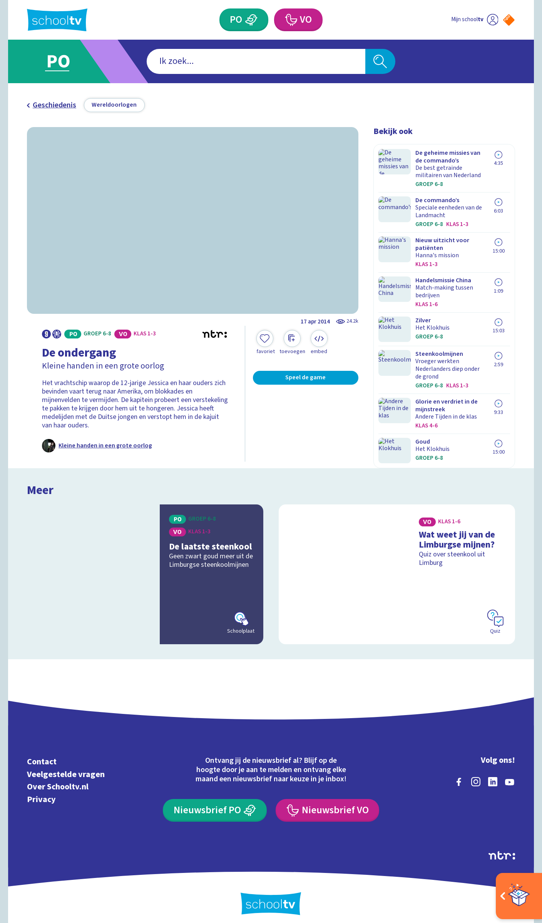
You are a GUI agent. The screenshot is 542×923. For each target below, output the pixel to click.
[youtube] (509, 774)
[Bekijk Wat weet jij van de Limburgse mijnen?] (397, 566)
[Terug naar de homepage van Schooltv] (57, 19)
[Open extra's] (519, 896)
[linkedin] (492, 774)
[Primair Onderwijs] (251, 19)
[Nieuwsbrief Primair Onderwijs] (215, 802)
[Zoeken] (380, 61)
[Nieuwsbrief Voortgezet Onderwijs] (327, 802)
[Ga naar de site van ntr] (501, 848)
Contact (42, 755)
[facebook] (458, 774)
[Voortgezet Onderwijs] (290, 19)
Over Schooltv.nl (58, 780)
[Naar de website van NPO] (509, 20)
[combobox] (256, 61)
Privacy (41, 792)
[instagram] (475, 774)
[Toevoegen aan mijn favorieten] (265, 342)
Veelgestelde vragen (66, 767)
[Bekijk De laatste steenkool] (145, 566)
